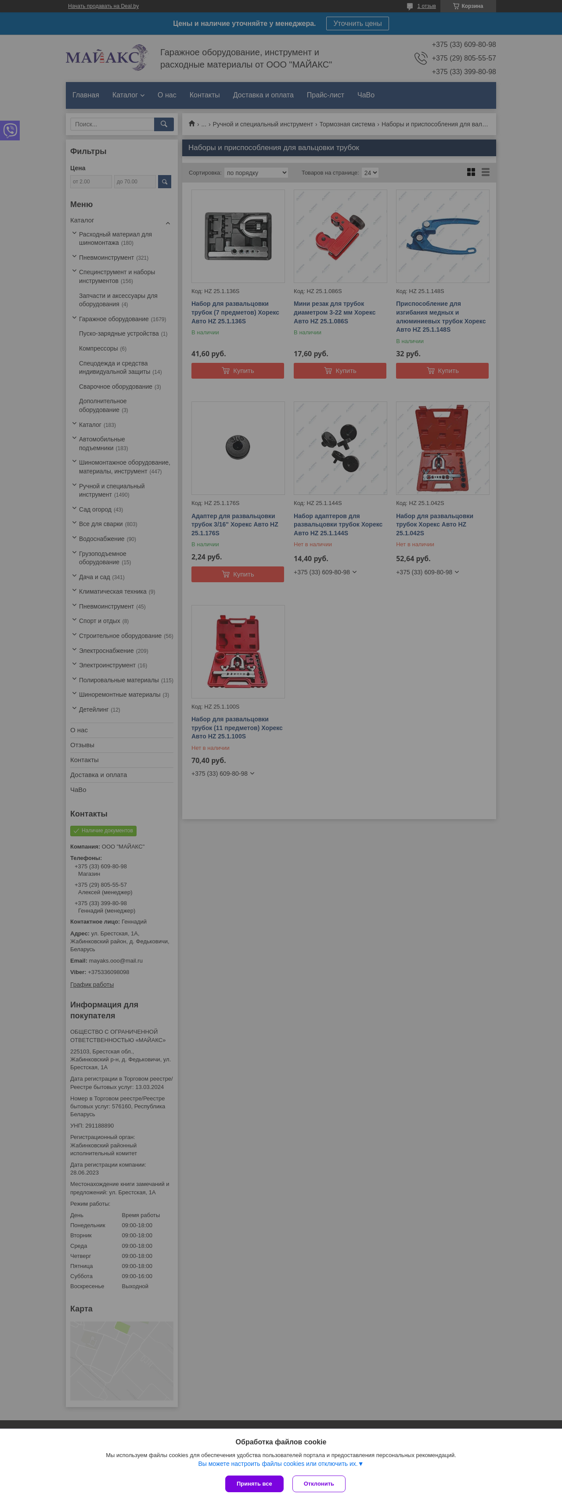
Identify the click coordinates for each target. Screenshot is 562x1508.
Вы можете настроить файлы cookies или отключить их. (277, 1463)
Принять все (254, 1483)
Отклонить (319, 1483)
